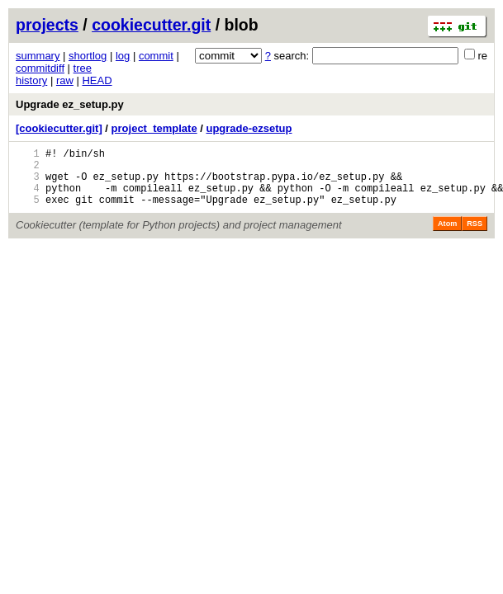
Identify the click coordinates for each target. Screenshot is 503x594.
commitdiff (40, 68)
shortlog (88, 56)
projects (47, 25)
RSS (474, 236)
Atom (447, 236)
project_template (154, 128)
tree (83, 68)
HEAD (97, 80)
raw (65, 80)
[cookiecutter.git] (59, 128)
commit (156, 56)
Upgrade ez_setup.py (70, 104)
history (31, 80)
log (123, 56)
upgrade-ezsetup (249, 128)
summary (37, 56)
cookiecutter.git (151, 25)
